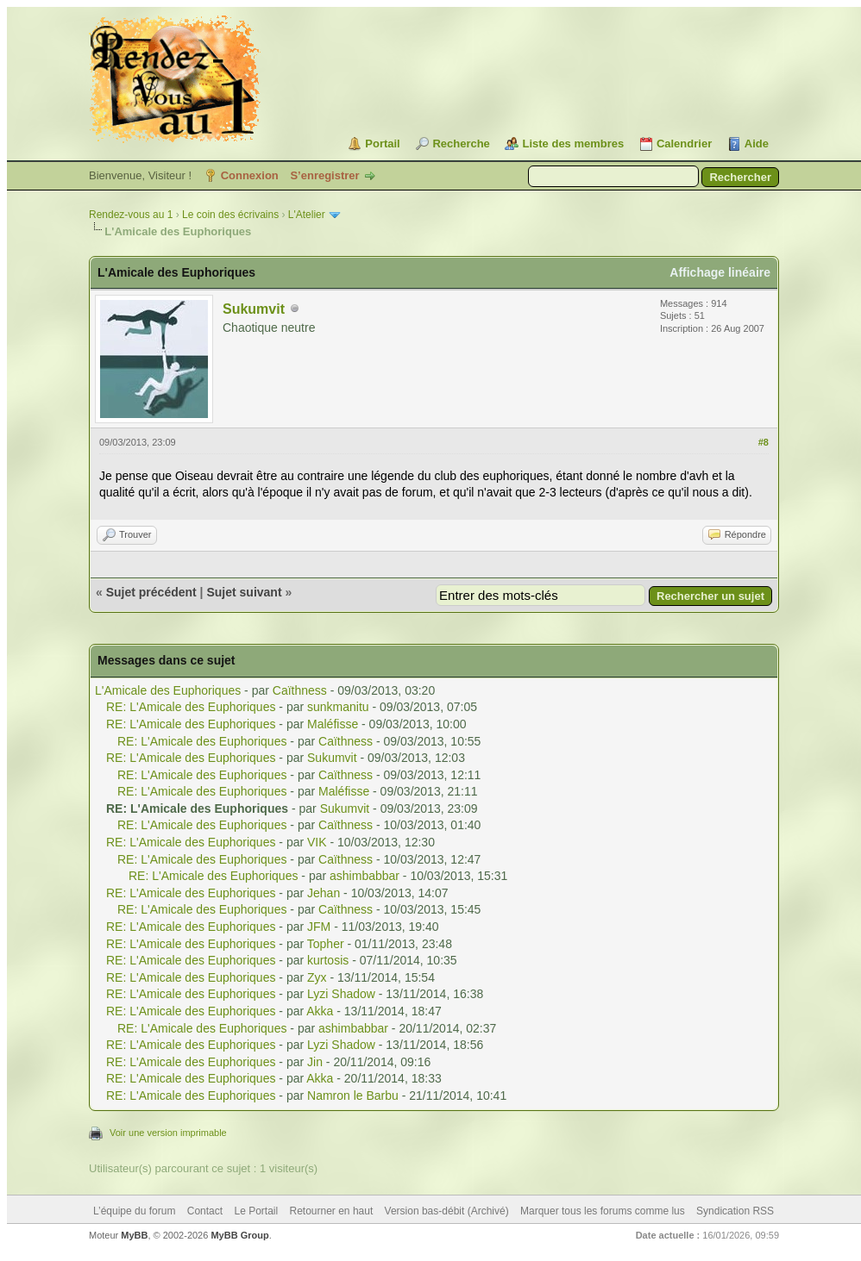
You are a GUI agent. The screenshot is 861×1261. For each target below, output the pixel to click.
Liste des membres (573, 143)
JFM (318, 926)
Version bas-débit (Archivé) (447, 1211)
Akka (319, 1011)
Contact (205, 1211)
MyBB (134, 1235)
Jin (315, 1062)
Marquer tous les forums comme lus (602, 1211)
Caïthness (300, 690)
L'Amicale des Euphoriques (168, 690)
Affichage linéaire (719, 272)
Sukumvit (254, 309)
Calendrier (684, 143)
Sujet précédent (151, 592)
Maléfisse (332, 724)
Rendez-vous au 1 (131, 215)
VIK (317, 842)
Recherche (460, 143)
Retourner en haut (332, 1211)
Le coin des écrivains (230, 215)
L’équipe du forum (134, 1211)
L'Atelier (306, 215)
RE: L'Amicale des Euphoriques (190, 707)
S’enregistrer (324, 175)
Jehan (323, 893)
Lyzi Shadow (341, 994)
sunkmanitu (338, 707)
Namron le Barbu (353, 1095)
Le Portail (256, 1211)
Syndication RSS (735, 1211)
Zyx (317, 977)
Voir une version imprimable (168, 1132)
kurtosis (328, 960)
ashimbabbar (364, 876)
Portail (382, 143)
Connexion (250, 175)
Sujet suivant (243, 592)
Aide (757, 143)
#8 (763, 442)
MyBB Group (239, 1235)
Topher (325, 944)
